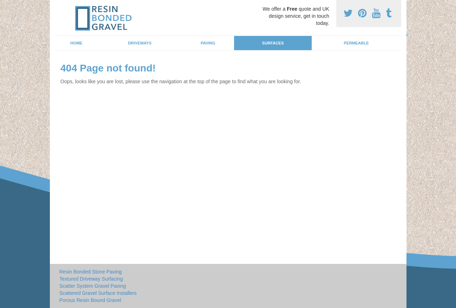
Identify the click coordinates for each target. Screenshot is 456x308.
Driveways (139, 43)
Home (77, 43)
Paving (208, 43)
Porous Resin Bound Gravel (90, 300)
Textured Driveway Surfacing (91, 279)
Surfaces (273, 43)
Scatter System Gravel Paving (92, 286)
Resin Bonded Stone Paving (90, 272)
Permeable (356, 43)
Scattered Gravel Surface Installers (98, 293)
